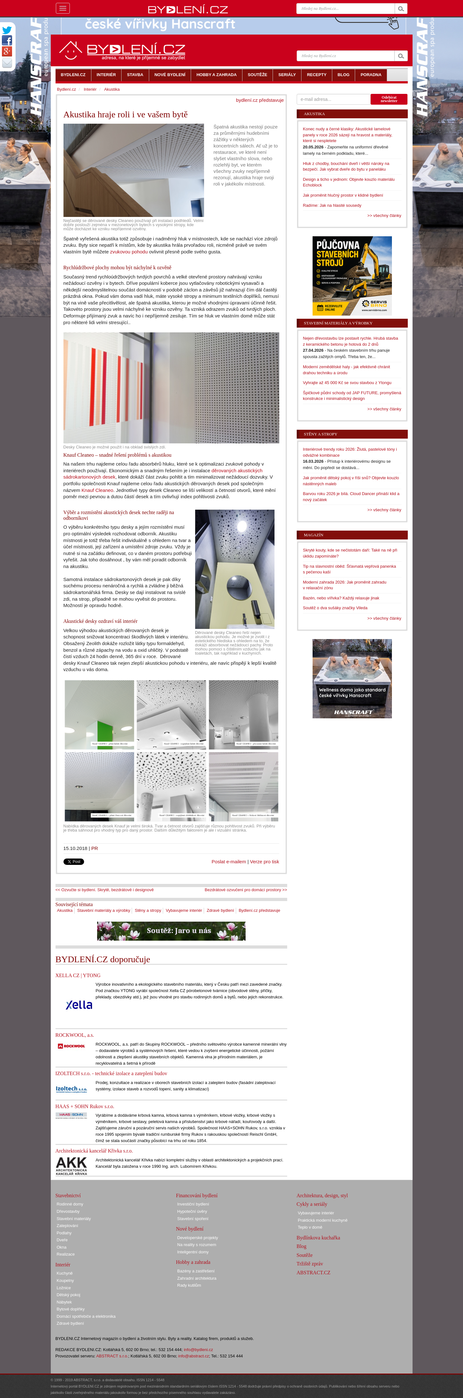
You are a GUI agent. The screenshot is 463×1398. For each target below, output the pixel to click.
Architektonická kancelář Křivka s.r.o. (94, 1150)
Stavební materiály (74, 1218)
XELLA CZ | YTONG (78, 975)
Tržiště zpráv (310, 1263)
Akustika (65, 910)
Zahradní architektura (197, 1278)
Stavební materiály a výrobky (103, 910)
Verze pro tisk (264, 861)
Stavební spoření (192, 1218)
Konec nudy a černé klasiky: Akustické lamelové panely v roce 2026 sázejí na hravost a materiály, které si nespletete (348, 135)
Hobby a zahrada (193, 1262)
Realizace (66, 1254)
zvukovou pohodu (129, 251)
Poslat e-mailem (229, 861)
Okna (62, 1247)
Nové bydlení (190, 1228)
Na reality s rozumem (196, 1244)
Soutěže (305, 1255)
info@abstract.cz (193, 1356)
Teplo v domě (310, 1227)
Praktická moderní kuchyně (323, 1220)
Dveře (62, 1240)
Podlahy (64, 1233)
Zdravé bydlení (220, 910)
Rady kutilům (189, 1285)
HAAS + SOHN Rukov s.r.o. (85, 1106)
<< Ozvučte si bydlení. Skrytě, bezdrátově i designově (105, 889)
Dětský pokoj (68, 1294)
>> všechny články (384, 215)
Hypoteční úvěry (192, 1211)
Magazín (313, 534)
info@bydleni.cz (198, 1349)
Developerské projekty (197, 1237)
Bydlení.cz (66, 89)
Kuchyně (65, 1273)
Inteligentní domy (193, 1252)
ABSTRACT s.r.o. (112, 1356)
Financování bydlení (197, 1195)
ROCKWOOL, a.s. (75, 1035)
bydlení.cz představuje (260, 100)
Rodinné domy (70, 1204)
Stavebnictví (68, 1195)
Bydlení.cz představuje (259, 910)
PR (94, 848)
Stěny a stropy (148, 910)
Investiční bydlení (193, 1204)
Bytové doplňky (71, 1309)
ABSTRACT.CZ (314, 1272)
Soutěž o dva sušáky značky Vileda (335, 607)
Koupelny (65, 1280)
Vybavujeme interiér (184, 910)
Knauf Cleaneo (97, 490)
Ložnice (64, 1287)
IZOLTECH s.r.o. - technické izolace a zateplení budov (111, 1073)
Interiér (90, 89)
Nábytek (64, 1302)
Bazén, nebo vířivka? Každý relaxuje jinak (341, 598)
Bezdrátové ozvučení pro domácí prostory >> (246, 889)
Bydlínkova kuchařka (318, 1237)
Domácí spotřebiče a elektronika (86, 1316)
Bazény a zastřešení (196, 1271)
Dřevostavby (68, 1211)
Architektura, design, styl (322, 1195)
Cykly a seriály (312, 1204)
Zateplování (67, 1225)
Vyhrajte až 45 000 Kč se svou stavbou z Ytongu (347, 382)
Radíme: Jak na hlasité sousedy (332, 205)
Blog (302, 1246)
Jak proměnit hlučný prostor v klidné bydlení (343, 195)
